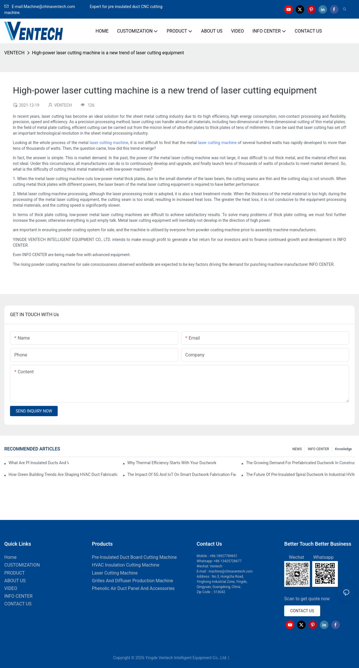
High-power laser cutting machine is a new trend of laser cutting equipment (108, 52)
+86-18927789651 (224, 556)
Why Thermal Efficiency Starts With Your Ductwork (171, 462)
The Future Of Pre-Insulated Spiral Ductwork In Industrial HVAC (300, 474)
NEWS (297, 449)
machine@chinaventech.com (230, 571)
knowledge (343, 449)
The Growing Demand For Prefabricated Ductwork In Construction (300, 462)
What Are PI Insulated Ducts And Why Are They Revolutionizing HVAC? (39, 462)
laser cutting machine (109, 142)
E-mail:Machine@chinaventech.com (46, 6)
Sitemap (238, 657)
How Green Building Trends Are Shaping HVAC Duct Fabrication (63, 474)
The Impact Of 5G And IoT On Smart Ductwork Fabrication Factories (181, 474)
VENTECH (14, 52)
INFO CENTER (318, 449)
